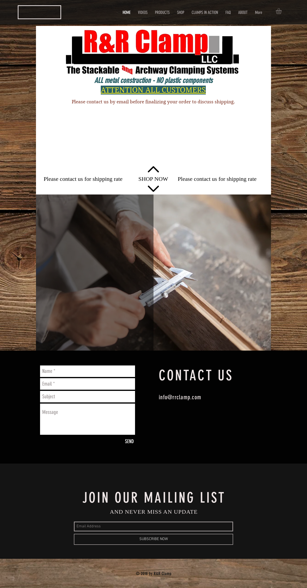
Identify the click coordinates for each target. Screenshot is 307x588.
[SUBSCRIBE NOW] (153, 539)
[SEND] (129, 441)
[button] (282, 11)
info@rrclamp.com (180, 397)
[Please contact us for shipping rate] (83, 179)
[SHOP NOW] (153, 179)
